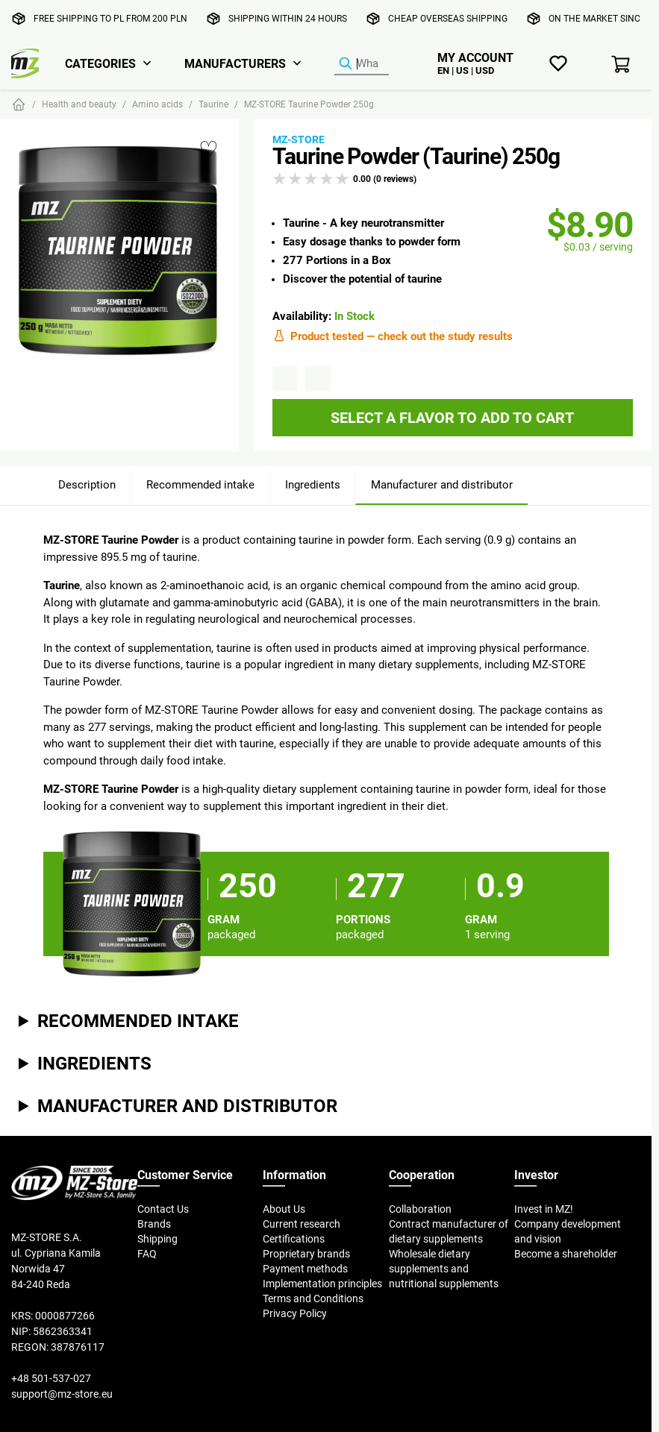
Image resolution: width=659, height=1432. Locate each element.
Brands (154, 1224)
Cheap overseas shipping (447, 18)
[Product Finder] (361, 64)
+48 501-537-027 (51, 1378)
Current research (301, 1224)
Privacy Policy (295, 1313)
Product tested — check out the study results (392, 335)
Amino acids (157, 104)
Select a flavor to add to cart (452, 417)
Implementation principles (322, 1283)
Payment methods (305, 1268)
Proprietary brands (306, 1254)
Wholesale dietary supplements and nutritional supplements (444, 1269)
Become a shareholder (565, 1254)
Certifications (294, 1239)
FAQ (147, 1254)
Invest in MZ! (543, 1209)
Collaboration (420, 1209)
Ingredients (312, 484)
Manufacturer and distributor (442, 484)
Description (87, 484)
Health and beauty (79, 104)
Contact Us (163, 1209)
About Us (284, 1209)
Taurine (213, 104)
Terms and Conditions (313, 1298)
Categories (100, 63)
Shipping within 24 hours (287, 18)
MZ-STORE (298, 139)
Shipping (157, 1239)
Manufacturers (235, 63)
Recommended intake (200, 484)
